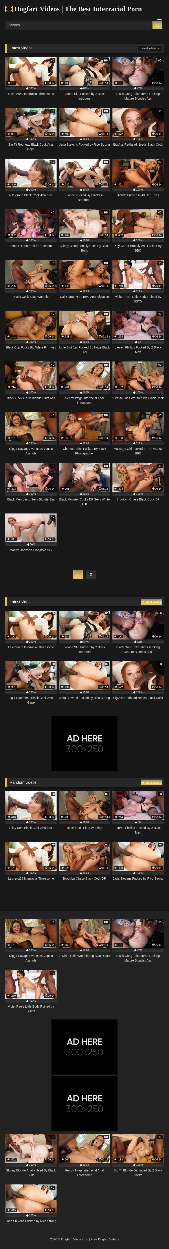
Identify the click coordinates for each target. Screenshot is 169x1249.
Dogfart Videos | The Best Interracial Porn (73, 9)
